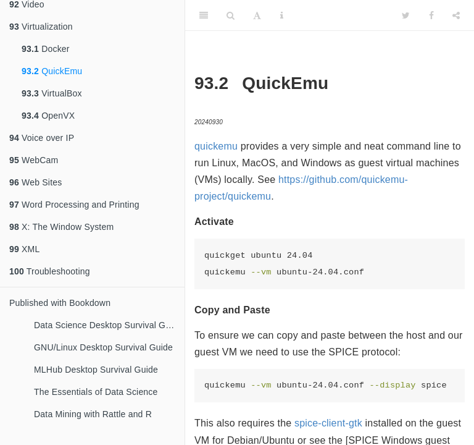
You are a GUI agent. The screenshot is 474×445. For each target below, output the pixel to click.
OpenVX (48, 116)
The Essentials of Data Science (96, 392)
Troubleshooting (49, 271)
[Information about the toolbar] (282, 15)
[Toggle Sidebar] (203, 15)
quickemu (216, 146)
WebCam (33, 160)
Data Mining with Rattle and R (93, 414)
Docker (46, 49)
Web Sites (35, 182)
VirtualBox (52, 93)
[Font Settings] (257, 15)
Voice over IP (41, 138)
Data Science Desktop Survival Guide (108, 325)
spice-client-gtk (328, 423)
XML (24, 249)
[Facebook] (431, 15)
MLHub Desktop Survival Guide (96, 370)
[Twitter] (406, 15)
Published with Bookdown (59, 303)
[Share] (456, 15)
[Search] (230, 15)
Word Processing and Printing (74, 205)
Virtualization (41, 27)
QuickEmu (52, 71)
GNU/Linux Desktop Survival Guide (103, 347)
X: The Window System (61, 227)
